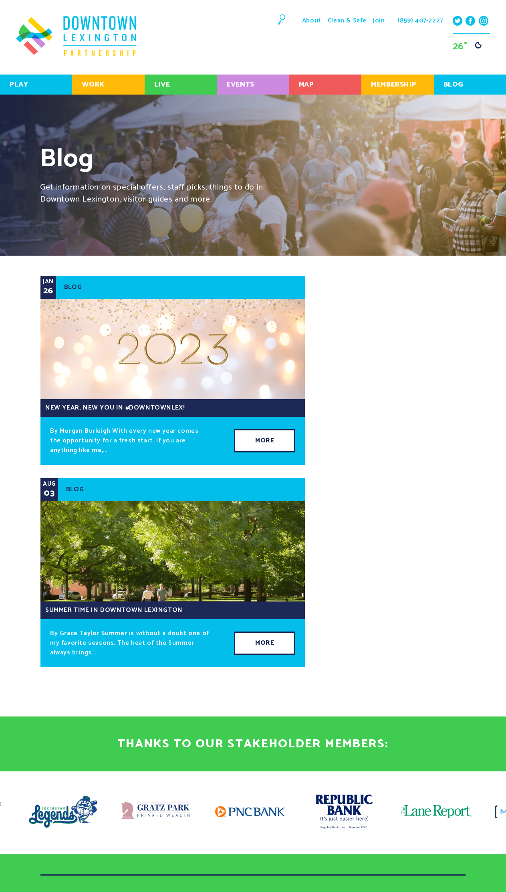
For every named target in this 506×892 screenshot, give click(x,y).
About (311, 20)
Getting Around (209, 725)
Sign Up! (140, 846)
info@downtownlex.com (374, 868)
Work (93, 85)
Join (379, 20)
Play (19, 85)
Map (306, 85)
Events (240, 85)
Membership (393, 85)
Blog (454, 85)
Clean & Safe (347, 20)
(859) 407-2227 (420, 21)
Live (162, 85)
